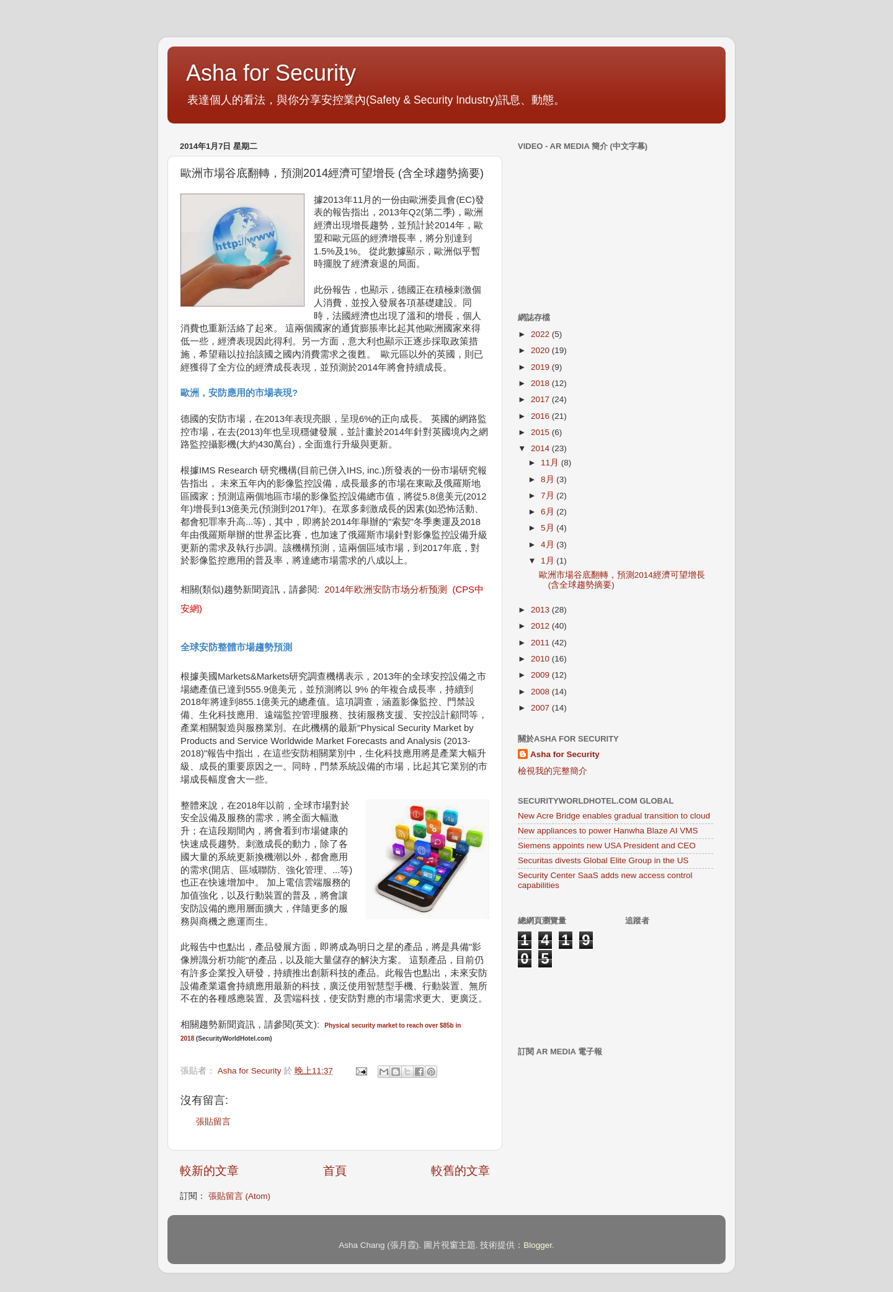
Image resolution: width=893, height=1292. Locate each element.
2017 (541, 399)
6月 (548, 511)
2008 (541, 691)
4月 (548, 544)
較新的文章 (209, 1170)
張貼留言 (213, 1121)
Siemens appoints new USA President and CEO (607, 845)
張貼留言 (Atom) (239, 1196)
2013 (541, 609)
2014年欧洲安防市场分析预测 (385, 589)
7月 (548, 495)
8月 (548, 479)
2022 (541, 334)
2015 (541, 432)
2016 (541, 416)
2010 (541, 658)
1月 (548, 560)
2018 (541, 383)
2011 (541, 642)
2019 (541, 367)
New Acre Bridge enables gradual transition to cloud (614, 815)
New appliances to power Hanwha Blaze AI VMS (608, 830)
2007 (541, 707)
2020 (541, 350)
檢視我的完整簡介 (552, 771)
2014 (541, 448)
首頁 (335, 1170)
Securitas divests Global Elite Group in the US (603, 860)
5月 (548, 527)
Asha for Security (271, 73)
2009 (541, 675)
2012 (541, 625)
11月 (551, 462)
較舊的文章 (460, 1170)
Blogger (537, 1245)
